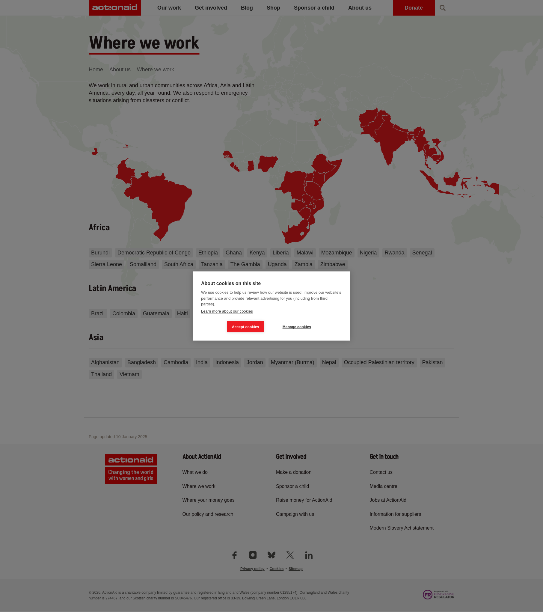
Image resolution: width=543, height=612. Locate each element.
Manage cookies (297, 327)
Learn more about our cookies (227, 311)
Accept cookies (245, 327)
